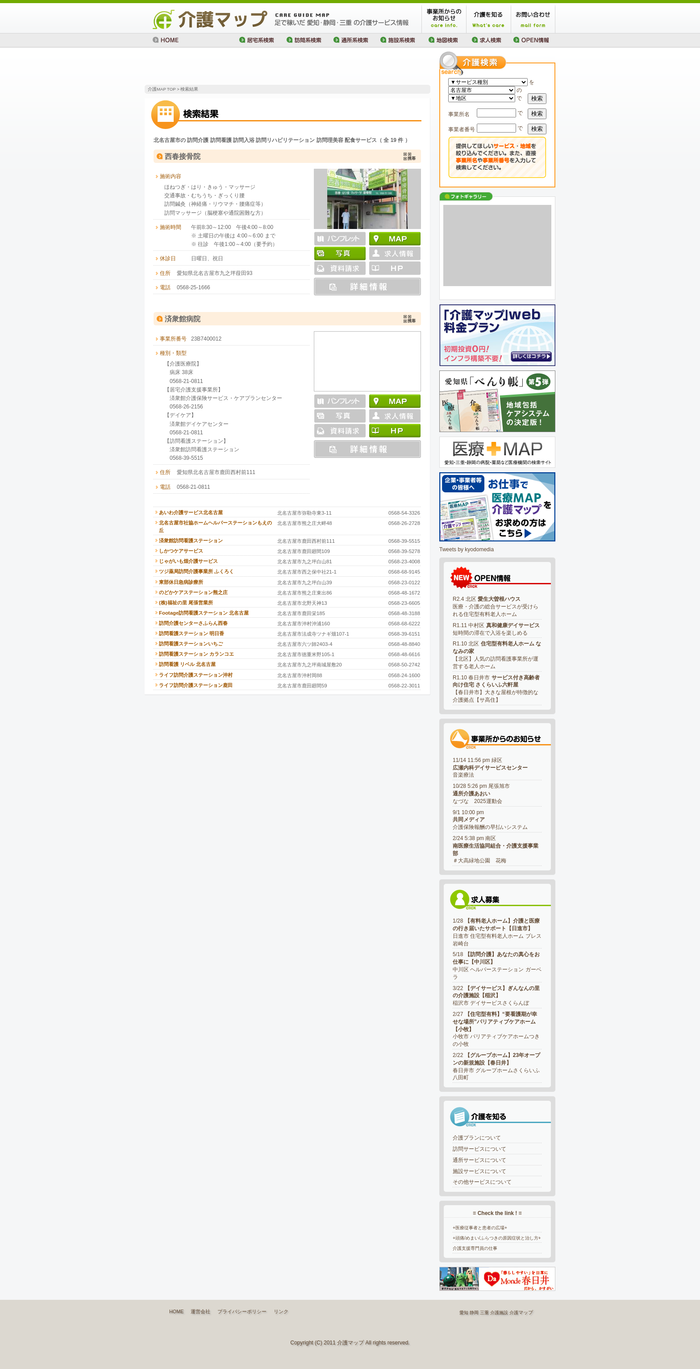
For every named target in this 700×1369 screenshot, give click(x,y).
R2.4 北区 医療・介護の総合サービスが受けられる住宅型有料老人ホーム (495, 606)
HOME (176, 1311)
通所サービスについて (479, 1160)
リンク (281, 1311)
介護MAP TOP (161, 89)
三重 (484, 1312)
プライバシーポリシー (242, 1311)
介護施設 (499, 1312)
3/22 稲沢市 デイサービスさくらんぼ (496, 996)
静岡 (474, 1312)
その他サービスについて (482, 1182)
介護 (513, 1312)
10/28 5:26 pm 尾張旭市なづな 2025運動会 (481, 793)
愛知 (463, 1312)
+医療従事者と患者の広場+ (480, 1227)
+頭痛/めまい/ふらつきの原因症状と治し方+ (497, 1238)
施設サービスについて (479, 1171)
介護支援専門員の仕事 (475, 1248)
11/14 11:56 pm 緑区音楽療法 (490, 767)
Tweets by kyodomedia (466, 549)
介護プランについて (477, 1138)
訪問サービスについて (479, 1149)
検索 (537, 98)
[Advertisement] (249, 67)
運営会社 (200, 1311)
